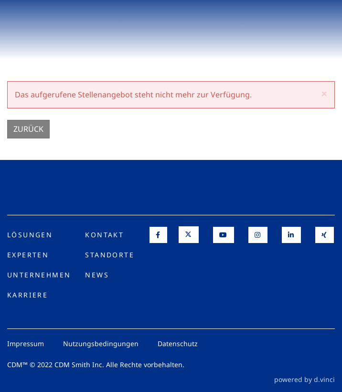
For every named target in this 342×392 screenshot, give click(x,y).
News (97, 274)
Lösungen (30, 234)
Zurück (28, 129)
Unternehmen (39, 274)
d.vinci (324, 379)
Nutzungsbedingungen (101, 343)
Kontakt (104, 234)
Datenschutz (178, 343)
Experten (28, 254)
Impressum (25, 343)
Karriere (27, 294)
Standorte (109, 254)
